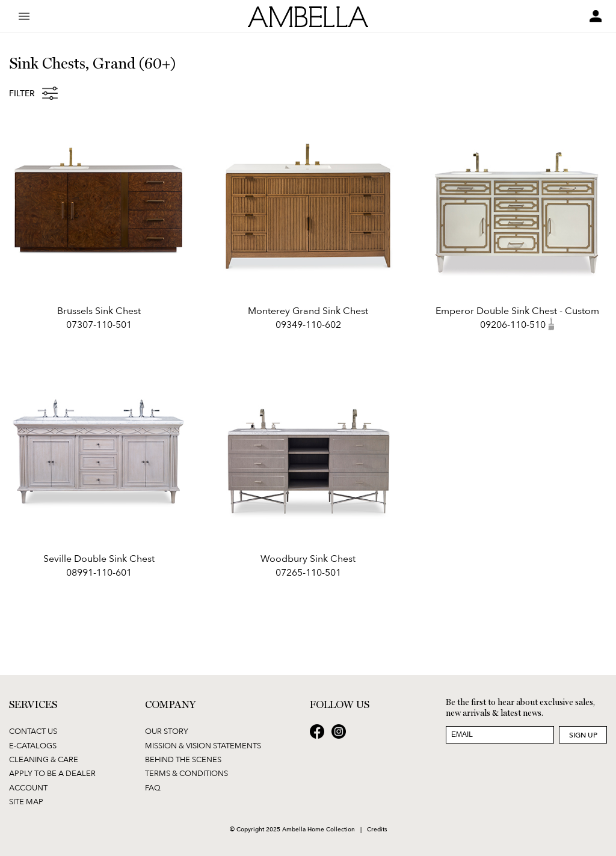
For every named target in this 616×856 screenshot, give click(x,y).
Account (28, 787)
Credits (377, 829)
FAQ (153, 787)
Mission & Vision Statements (203, 745)
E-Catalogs (33, 745)
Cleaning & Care (43, 759)
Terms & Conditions (186, 773)
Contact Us (33, 731)
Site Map (26, 801)
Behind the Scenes (183, 759)
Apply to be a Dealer (52, 773)
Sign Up (583, 735)
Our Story (166, 731)
